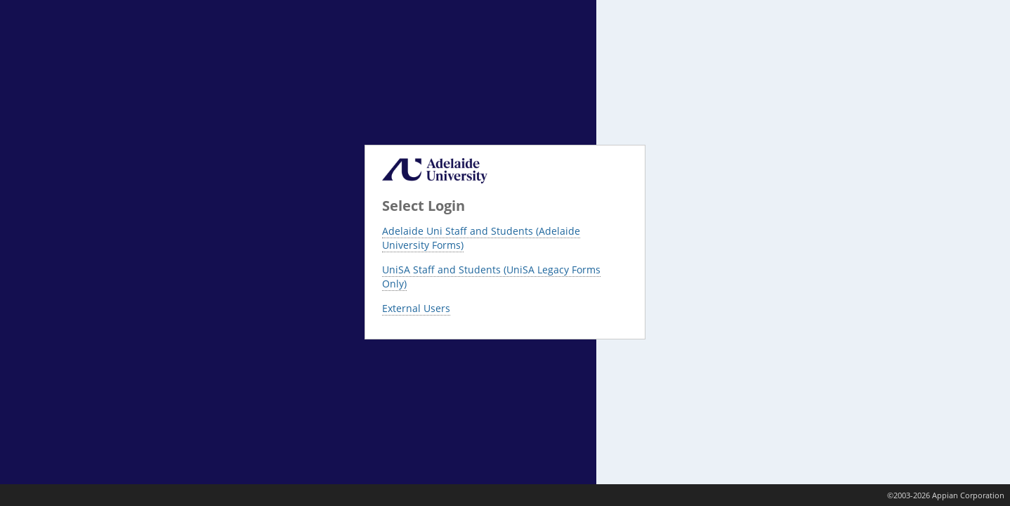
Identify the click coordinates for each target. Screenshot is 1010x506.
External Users (416, 308)
